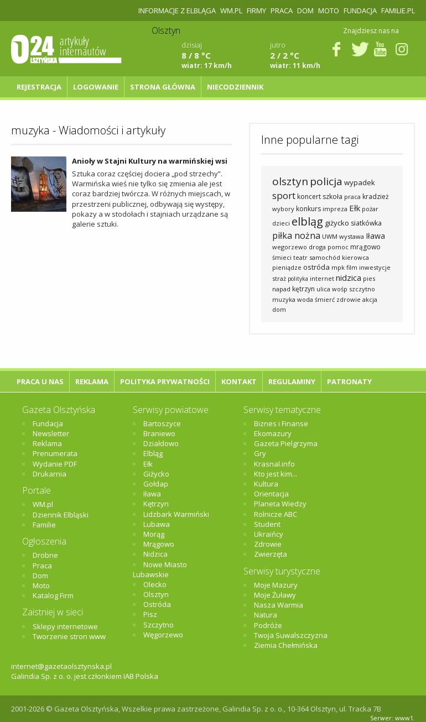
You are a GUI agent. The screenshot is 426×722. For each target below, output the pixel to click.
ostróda (316, 267)
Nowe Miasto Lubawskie (160, 569)
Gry (260, 453)
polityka (298, 278)
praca (352, 196)
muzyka (283, 299)
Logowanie (95, 87)
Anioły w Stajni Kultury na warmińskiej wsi (149, 161)
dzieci (281, 223)
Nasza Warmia (278, 605)
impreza (335, 209)
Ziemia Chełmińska (286, 645)
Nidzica (155, 554)
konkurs (308, 208)
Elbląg (153, 453)
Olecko (155, 584)
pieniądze (287, 267)
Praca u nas (40, 381)
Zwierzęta (270, 554)
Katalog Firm (53, 595)
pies (369, 278)
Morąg (153, 534)
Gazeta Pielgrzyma (286, 443)
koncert (309, 196)
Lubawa (156, 524)
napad (281, 289)
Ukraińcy (268, 534)
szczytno (362, 289)
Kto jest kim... (275, 474)
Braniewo (159, 433)
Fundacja (360, 10)
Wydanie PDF (55, 464)
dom (279, 309)
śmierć (325, 299)
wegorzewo (289, 247)
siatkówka (366, 223)
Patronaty (349, 381)
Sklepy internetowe (65, 626)
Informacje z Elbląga (177, 10)
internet (322, 278)
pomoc (338, 247)
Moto (328, 10)
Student (267, 524)
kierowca (355, 257)
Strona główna (162, 87)
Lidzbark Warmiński (176, 514)
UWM (329, 236)
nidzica (348, 277)
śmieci (282, 257)
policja (326, 181)
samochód (324, 257)
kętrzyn (303, 289)
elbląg (307, 221)
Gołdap (155, 484)
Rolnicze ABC (275, 514)
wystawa (351, 236)
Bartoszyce (162, 423)
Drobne (45, 555)
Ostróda (157, 604)
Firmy (256, 10)
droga (317, 247)
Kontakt (239, 381)
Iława (375, 236)
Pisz (150, 614)
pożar (370, 209)
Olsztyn (156, 594)
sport (283, 195)
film (351, 267)
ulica (323, 289)
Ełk (354, 207)
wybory (283, 209)
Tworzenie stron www (69, 636)
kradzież (375, 196)
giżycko (337, 223)
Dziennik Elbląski (61, 515)
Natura (265, 615)
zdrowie (348, 299)
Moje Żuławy (275, 595)
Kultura (266, 484)
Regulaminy (291, 381)
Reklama (91, 381)
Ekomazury (273, 433)
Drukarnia (49, 474)
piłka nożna (296, 235)
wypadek (359, 182)
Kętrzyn (156, 504)
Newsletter (51, 433)
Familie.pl (398, 10)
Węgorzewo (163, 635)
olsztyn (290, 181)
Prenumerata (55, 453)
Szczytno (158, 625)
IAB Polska (140, 676)
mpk (338, 267)
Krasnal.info (274, 464)
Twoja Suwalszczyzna (291, 635)
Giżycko (156, 474)
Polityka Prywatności (165, 381)
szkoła (332, 196)
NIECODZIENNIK (235, 87)
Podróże (268, 625)
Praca (282, 10)
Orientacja (271, 494)
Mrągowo (158, 544)
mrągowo (365, 247)
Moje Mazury (276, 585)
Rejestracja (39, 87)
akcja (369, 299)
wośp (339, 289)
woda (305, 299)
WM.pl (231, 10)
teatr (300, 257)
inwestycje (375, 267)
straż (279, 278)
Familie (44, 525)
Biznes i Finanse (281, 423)
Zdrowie (268, 544)
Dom (305, 10)
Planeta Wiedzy (280, 504)
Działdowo (161, 443)
